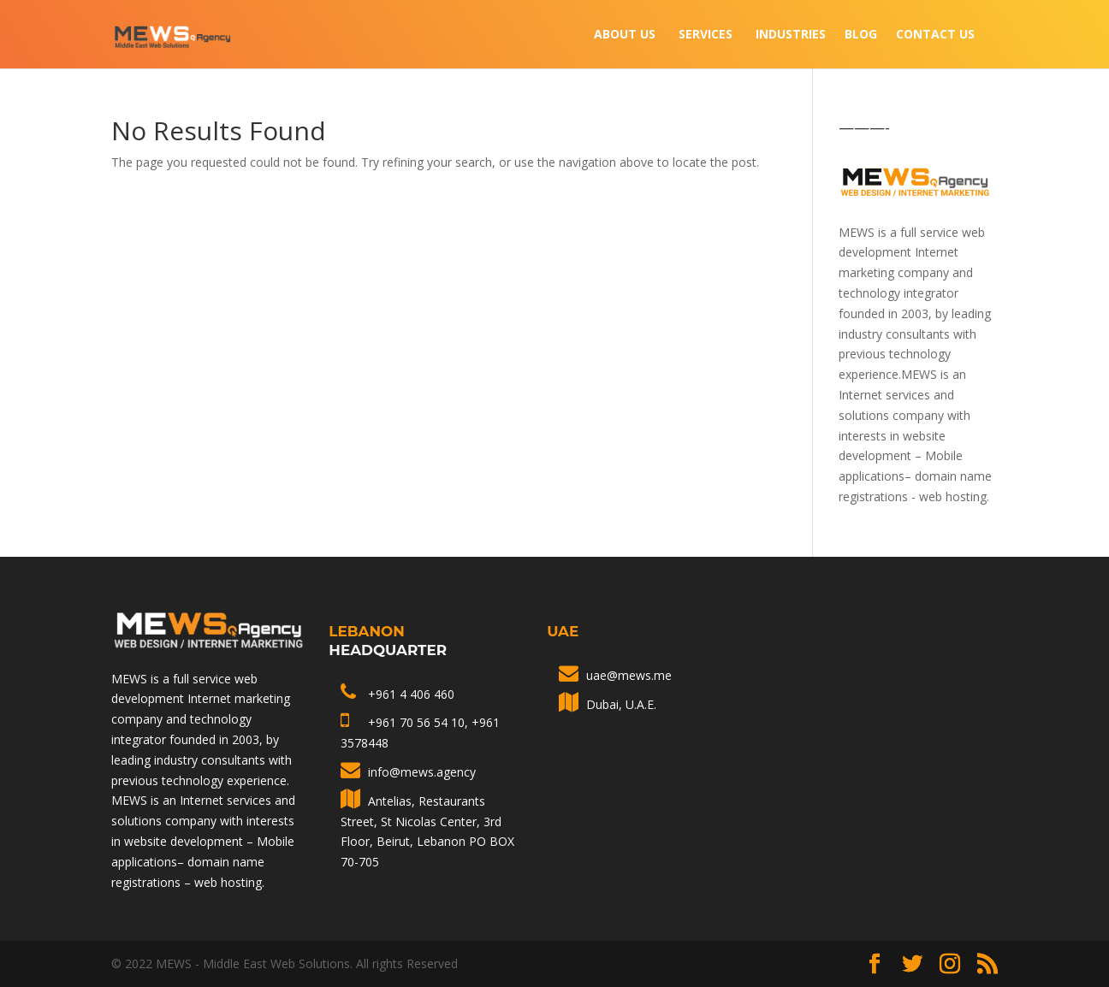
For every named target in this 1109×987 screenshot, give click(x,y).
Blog (861, 35)
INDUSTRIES (791, 35)
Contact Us (935, 35)
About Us (624, 35)
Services (705, 35)
